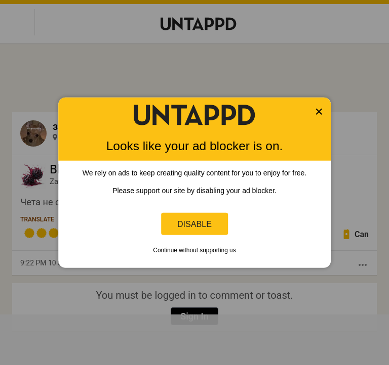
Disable (194, 223)
